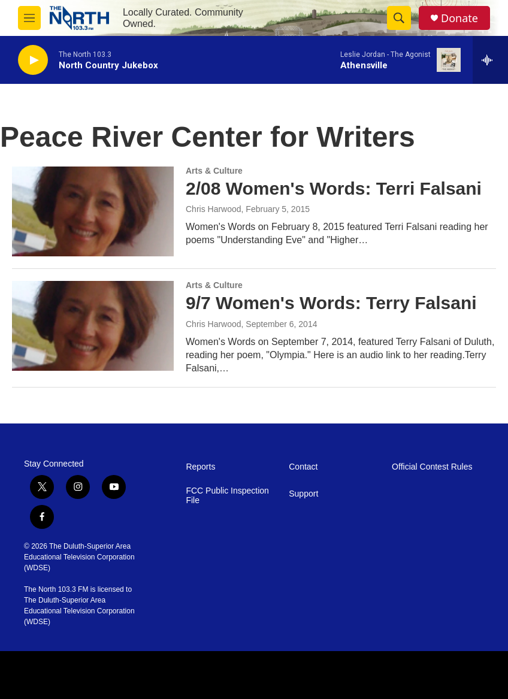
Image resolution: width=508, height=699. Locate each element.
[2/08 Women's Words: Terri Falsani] (93, 211)
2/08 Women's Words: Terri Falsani (334, 188)
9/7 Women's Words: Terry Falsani (331, 303)
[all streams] (490, 60)
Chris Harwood (213, 209)
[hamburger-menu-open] (29, 18)
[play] (33, 60)
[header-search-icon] (399, 18)
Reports (200, 466)
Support (303, 493)
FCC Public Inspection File (227, 495)
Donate (459, 18)
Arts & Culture (214, 170)
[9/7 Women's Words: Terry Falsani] (93, 326)
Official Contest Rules (432, 466)
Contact (303, 466)
